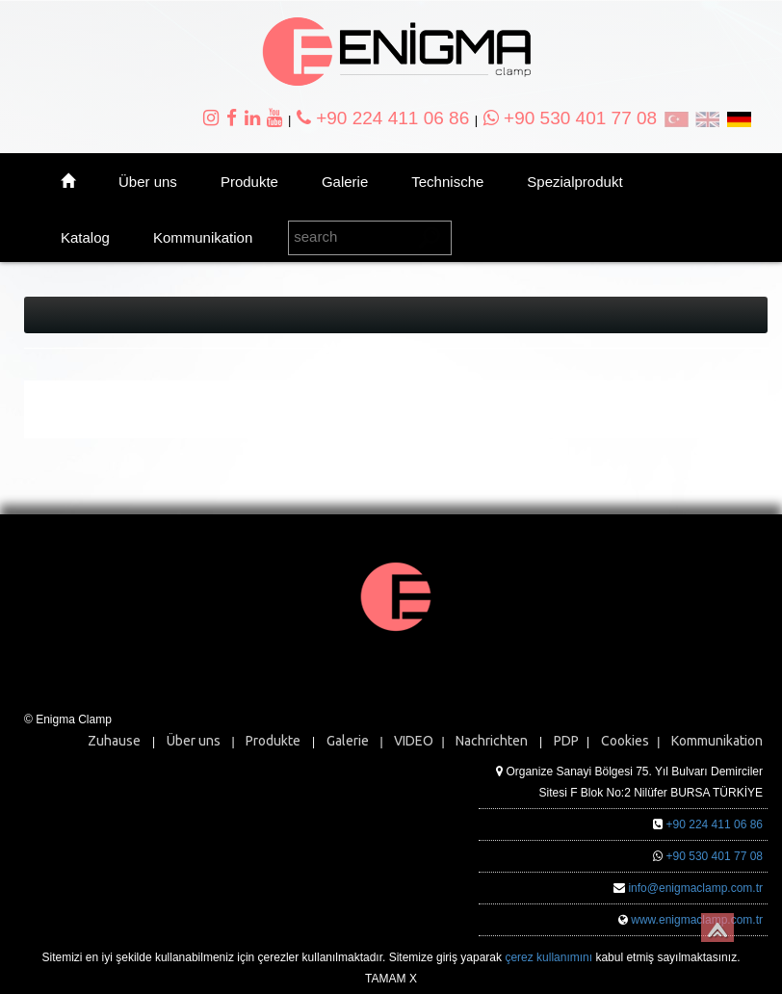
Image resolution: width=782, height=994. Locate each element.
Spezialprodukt (574, 181)
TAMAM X (391, 978)
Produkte (249, 181)
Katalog (85, 237)
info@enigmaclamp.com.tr (695, 888)
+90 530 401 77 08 (570, 118)
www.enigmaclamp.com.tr (697, 920)
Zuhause (114, 740)
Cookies (625, 740)
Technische (447, 181)
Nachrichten (492, 740)
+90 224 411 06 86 (383, 118)
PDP (566, 740)
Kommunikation (202, 237)
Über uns (147, 181)
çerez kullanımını (548, 957)
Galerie (345, 181)
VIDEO (413, 740)
